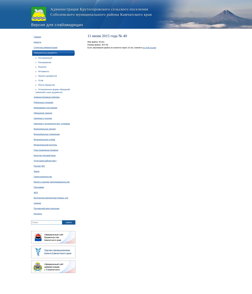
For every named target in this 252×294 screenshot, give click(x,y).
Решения (42, 67)
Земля (37, 171)
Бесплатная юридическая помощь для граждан (51, 200)
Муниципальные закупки (45, 129)
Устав (40, 80)
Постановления (45, 58)
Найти (69, 222)
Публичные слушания (43, 102)
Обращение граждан (43, 113)
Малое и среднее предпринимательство (52, 182)
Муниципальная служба (44, 139)
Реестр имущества (46, 85)
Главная (37, 37)
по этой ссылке (149, 48)
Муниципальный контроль (45, 145)
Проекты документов (47, 76)
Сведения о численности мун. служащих (52, 124)
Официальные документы (45, 53)
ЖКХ (36, 193)
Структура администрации (45, 47)
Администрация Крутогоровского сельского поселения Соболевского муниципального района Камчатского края (91, 14)
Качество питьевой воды (45, 155)
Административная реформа (47, 97)
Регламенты (43, 71)
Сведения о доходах (43, 118)
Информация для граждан (45, 108)
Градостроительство (43, 177)
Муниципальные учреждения (47, 134)
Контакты (38, 214)
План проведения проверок (46, 150)
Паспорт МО (39, 166)
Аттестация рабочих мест (45, 161)
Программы (39, 187)
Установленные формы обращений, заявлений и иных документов (53, 91)
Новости (37, 42)
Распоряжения (44, 62)
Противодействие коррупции (46, 208)
